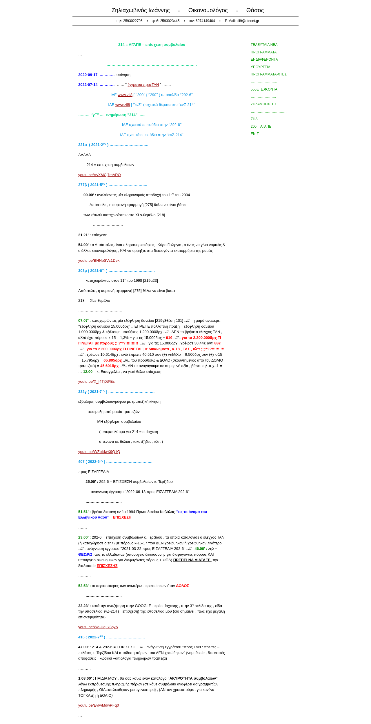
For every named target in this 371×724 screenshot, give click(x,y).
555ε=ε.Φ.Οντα (264, 89)
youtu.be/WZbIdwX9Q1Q (99, 451)
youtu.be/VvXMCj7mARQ (99, 175)
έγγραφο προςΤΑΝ (143, 84)
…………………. (263, 97)
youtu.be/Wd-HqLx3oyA (98, 627)
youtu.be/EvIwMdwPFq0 (98, 705)
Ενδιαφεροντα (264, 59)
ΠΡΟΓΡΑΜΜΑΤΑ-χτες (269, 74)
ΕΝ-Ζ (255, 134)
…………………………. (268, 111)
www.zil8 (125, 95)
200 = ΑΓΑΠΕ (261, 126)
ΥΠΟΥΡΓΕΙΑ (260, 67)
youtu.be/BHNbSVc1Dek (98, 260)
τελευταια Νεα (264, 45)
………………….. (264, 82)
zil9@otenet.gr (248, 21)
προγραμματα (264, 52)
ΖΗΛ (254, 119)
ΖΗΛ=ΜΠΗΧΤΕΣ (264, 104)
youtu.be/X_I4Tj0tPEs (96, 381)
